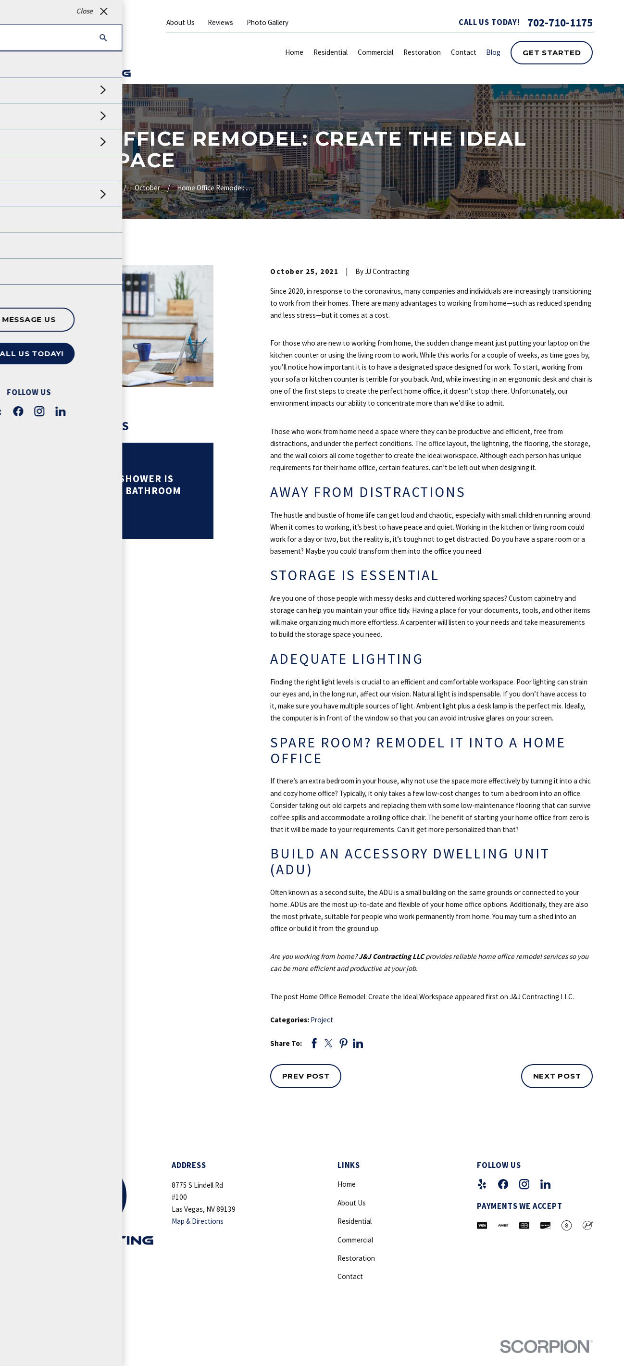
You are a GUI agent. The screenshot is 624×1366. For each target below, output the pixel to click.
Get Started (552, 52)
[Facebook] (503, 1184)
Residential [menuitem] (330, 52)
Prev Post (306, 1075)
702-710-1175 (560, 22)
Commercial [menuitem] (375, 52)
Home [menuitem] (294, 52)
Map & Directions (198, 1221)
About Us (180, 22)
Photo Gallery (267, 22)
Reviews (220, 22)
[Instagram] (524, 1184)
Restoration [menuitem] (422, 52)
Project (322, 1019)
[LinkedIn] (545, 1184)
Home (346, 1184)
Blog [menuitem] (493, 52)
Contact (350, 1276)
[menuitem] (42, 1361)
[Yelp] (482, 1184)
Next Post (557, 1075)
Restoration (356, 1258)
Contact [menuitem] (463, 52)
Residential (354, 1221)
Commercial (355, 1239)
